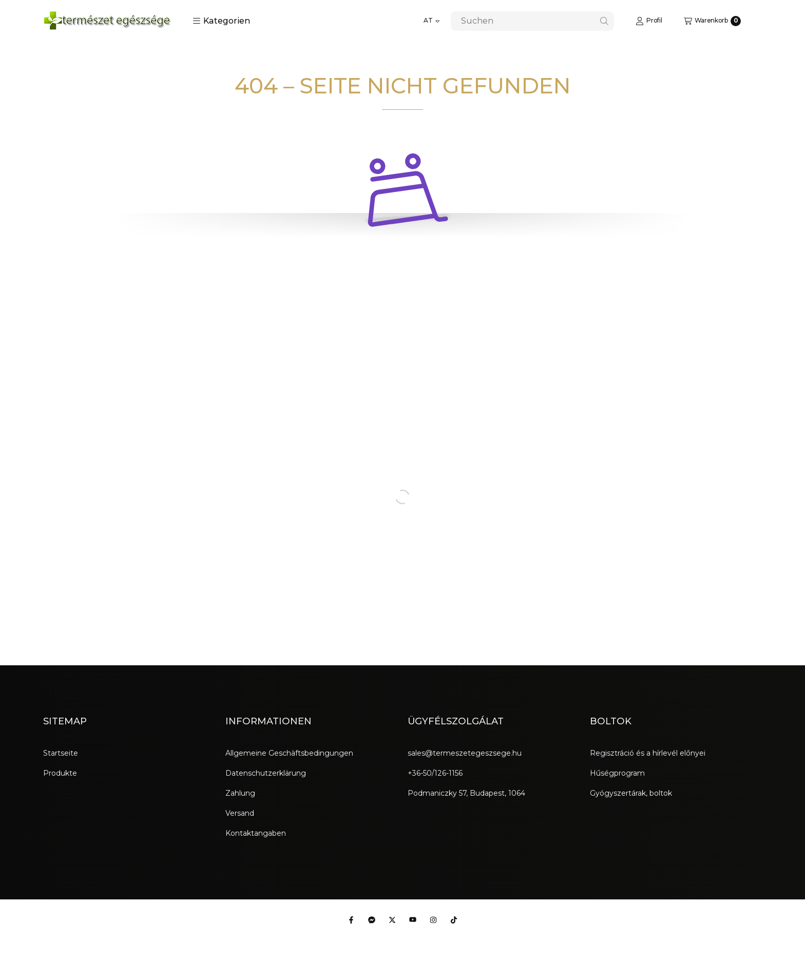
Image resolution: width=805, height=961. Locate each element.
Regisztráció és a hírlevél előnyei (647, 753)
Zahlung (240, 793)
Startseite (60, 753)
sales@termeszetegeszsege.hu (465, 753)
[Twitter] (392, 920)
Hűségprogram (617, 773)
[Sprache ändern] (431, 21)
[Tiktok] (454, 920)
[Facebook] (351, 920)
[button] (221, 21)
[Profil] (649, 21)
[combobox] (532, 21)
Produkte (60, 773)
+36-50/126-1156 (435, 773)
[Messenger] (371, 920)
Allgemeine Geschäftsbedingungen (289, 753)
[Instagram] (433, 920)
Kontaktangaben (255, 833)
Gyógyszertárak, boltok (631, 793)
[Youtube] (412, 920)
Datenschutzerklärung (265, 773)
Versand (239, 813)
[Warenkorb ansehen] (712, 21)
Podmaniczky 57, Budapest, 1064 (466, 793)
